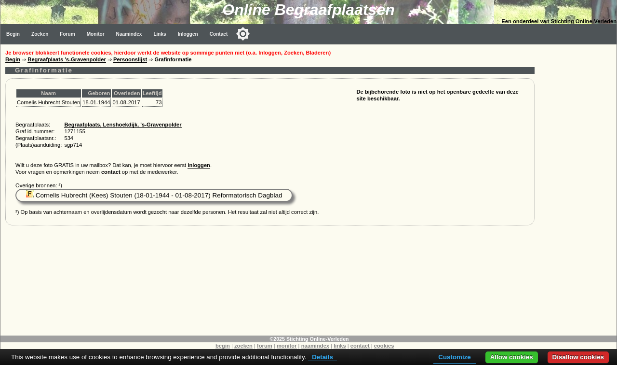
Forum (67, 34)
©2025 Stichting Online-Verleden (309, 339)
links (340, 346)
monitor (287, 346)
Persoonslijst (130, 59)
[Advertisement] (578, 189)
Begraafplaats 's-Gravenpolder (66, 59)
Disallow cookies (578, 357)
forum (264, 346)
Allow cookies (511, 357)
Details (322, 357)
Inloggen (188, 34)
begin (222, 346)
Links (159, 34)
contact (111, 172)
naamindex (315, 346)
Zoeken (39, 34)
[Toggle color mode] (243, 33)
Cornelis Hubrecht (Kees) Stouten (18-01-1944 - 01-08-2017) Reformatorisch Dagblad (154, 195)
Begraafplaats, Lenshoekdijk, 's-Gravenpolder (122, 124)
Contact (219, 34)
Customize (454, 357)
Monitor (96, 34)
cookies (384, 346)
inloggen (199, 165)
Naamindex (129, 34)
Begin (13, 34)
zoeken (243, 346)
